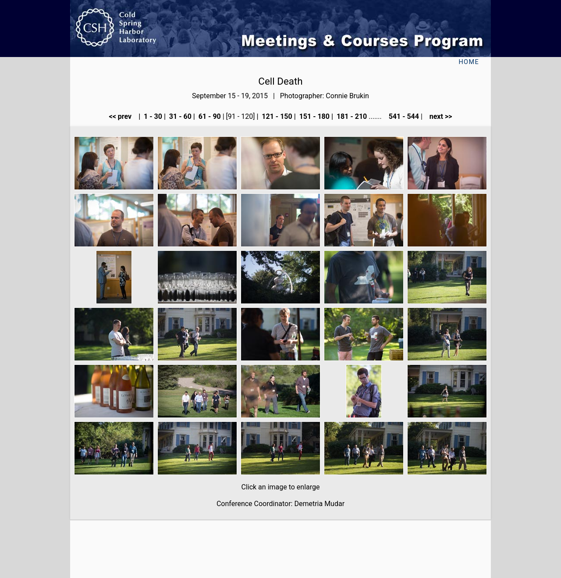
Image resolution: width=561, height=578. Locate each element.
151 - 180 (314, 116)
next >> (438, 116)
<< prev (123, 116)
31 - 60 (179, 116)
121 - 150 (276, 116)
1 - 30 (152, 116)
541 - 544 (403, 116)
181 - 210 (351, 116)
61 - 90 (209, 116)
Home (468, 62)
